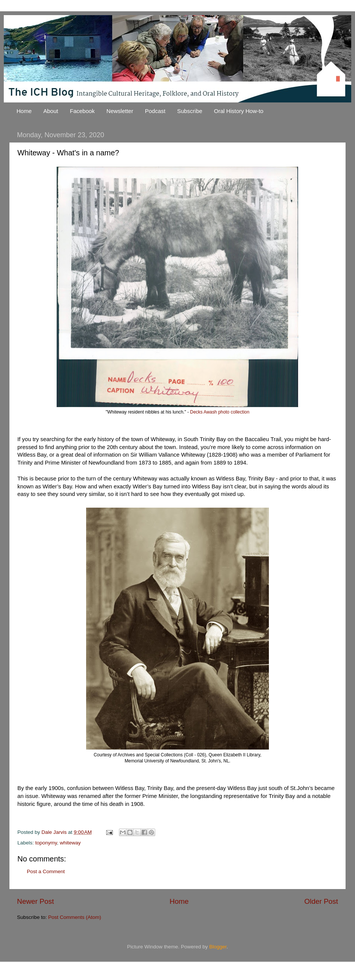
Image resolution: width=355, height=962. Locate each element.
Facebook (82, 111)
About (50, 111)
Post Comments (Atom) (74, 917)
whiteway (70, 843)
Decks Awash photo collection (219, 412)
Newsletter (119, 111)
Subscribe (189, 111)
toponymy (46, 843)
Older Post (321, 901)
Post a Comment (46, 871)
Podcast (155, 111)
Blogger (218, 947)
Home (24, 111)
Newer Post (35, 901)
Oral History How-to (239, 111)
